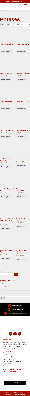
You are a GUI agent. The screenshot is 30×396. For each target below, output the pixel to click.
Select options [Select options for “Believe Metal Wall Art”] (5, 51)
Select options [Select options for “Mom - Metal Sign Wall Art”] (5, 197)
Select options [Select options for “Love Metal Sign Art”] (21, 165)
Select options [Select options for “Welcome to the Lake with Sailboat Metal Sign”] (21, 260)
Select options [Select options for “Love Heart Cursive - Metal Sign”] (5, 167)
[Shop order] (22, 24)
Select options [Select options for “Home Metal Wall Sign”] (21, 137)
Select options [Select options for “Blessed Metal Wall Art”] (21, 51)
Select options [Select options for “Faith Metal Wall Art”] (5, 108)
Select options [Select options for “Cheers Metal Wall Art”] (5, 80)
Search (2, 271)
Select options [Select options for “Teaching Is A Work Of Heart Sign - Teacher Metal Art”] (5, 228)
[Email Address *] (15, 377)
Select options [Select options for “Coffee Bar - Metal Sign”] (21, 80)
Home (1, 10)
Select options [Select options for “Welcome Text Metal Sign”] (5, 258)
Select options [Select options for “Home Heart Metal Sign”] (5, 137)
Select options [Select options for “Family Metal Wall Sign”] (21, 108)
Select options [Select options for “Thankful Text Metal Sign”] (21, 227)
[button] (25, 6)
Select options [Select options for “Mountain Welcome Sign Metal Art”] (21, 197)
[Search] (16, 274)
